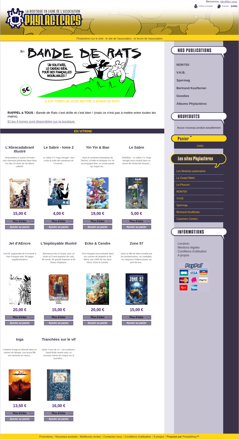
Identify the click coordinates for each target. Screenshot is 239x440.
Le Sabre (136, 147)
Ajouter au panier (20, 227)
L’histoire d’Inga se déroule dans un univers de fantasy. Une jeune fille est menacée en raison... (20, 352)
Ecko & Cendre (97, 243)
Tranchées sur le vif (59, 339)
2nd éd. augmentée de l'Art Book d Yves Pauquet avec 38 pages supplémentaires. (19, 256)
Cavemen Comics (187, 218)
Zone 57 (136, 243)
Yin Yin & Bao (97, 147)
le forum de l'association (148, 38)
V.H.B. (180, 72)
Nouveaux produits (66, 436)
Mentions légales (189, 247)
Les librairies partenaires (191, 171)
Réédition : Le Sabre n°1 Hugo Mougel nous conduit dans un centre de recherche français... (136, 160)
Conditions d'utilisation (192, 251)
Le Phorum (183, 184)
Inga (20, 339)
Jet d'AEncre (20, 243)
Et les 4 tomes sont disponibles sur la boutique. (41, 121)
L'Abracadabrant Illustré (19, 149)
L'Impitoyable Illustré (59, 243)
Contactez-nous (112, 436)
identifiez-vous (228, 1)
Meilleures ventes (90, 436)
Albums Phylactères (191, 103)
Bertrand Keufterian (191, 88)
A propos (183, 255)
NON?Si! (182, 65)
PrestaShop (189, 436)
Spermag (183, 80)
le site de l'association (119, 38)
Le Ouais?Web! (185, 177)
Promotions (46, 436)
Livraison (183, 243)
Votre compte (206, 6)
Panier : (226, 6)
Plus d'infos (20, 221)
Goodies (182, 96)
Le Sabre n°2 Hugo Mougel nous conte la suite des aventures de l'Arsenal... (58, 160)
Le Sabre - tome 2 (59, 147)
